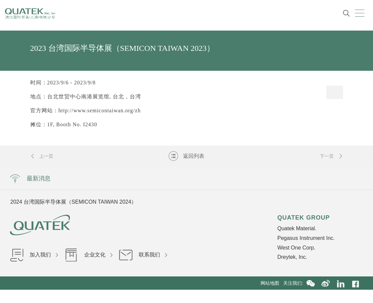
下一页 (331, 156)
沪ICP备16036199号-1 (185, 296)
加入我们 (34, 254)
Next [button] (289, 201)
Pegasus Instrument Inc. (306, 238)
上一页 (42, 156)
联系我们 (143, 254)
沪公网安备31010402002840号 (244, 296)
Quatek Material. (296, 228)
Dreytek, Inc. (292, 257)
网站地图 (272, 283)
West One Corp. (296, 248)
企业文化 (88, 254)
